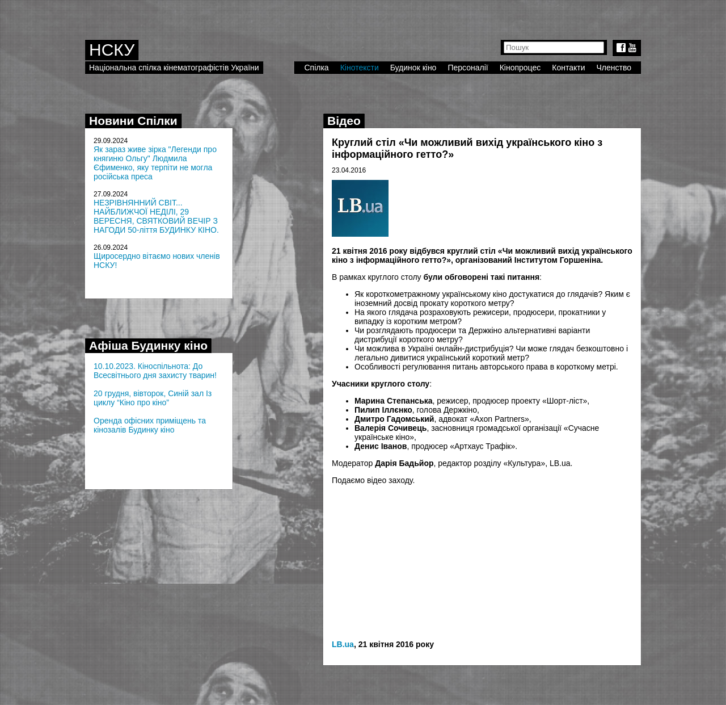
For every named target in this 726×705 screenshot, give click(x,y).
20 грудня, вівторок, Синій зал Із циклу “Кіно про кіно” (153, 398)
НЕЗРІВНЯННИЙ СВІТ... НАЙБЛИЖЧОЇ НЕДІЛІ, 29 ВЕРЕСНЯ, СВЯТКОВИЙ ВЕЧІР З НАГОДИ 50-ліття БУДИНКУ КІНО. (156, 216)
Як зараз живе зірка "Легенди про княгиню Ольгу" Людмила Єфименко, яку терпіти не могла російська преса (155, 163)
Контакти (568, 67)
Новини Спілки (133, 120)
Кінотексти (359, 67)
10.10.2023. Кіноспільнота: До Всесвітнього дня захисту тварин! (155, 371)
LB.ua (343, 644)
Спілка (316, 67)
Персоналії (468, 67)
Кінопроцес (520, 67)
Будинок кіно (413, 67)
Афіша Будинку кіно (148, 345)
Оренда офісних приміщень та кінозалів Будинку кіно (150, 425)
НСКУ (111, 49)
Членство (614, 67)
